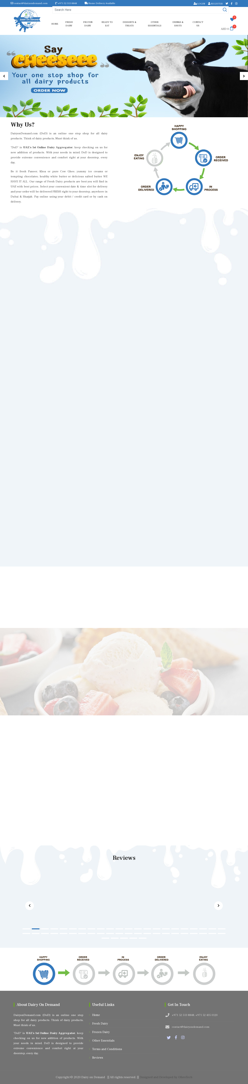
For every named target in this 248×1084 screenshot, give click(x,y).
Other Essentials (154, 24)
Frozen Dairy (87, 24)
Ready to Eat (107, 24)
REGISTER (215, 3)
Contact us (198, 24)
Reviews (97, 1058)
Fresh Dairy (69, 24)
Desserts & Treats (129, 24)
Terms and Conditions (107, 1049)
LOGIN (199, 3)
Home (54, 23)
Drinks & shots (177, 24)
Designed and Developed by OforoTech (166, 1077)
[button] (4, 76)
